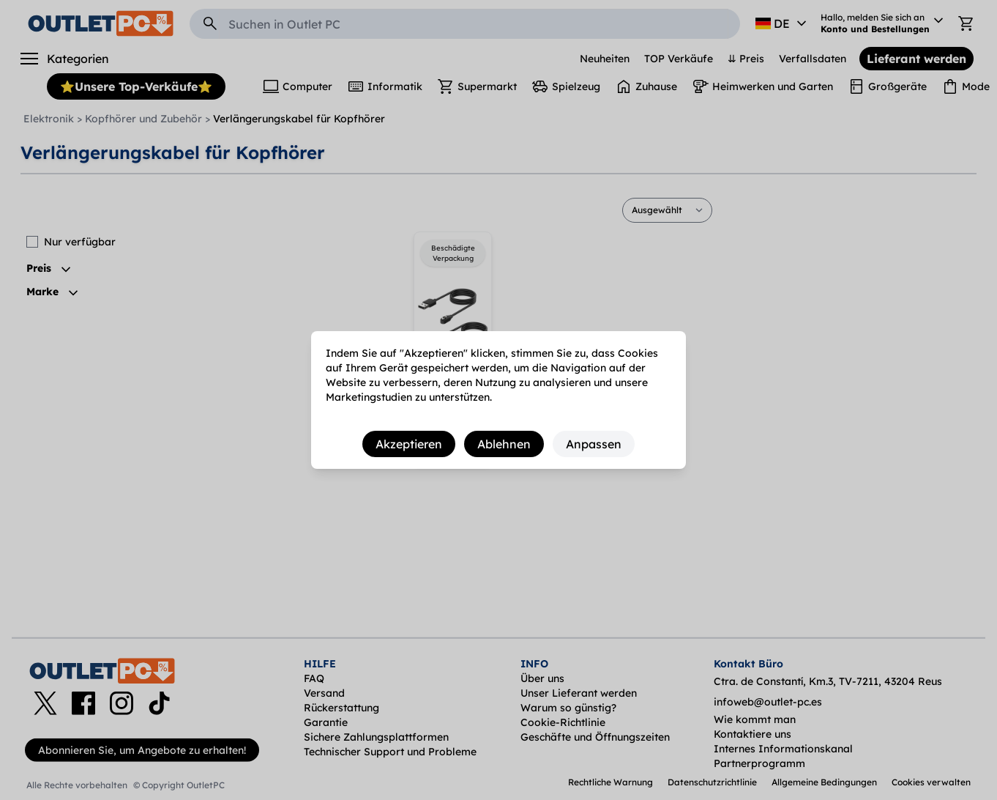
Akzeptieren (409, 444)
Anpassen (593, 444)
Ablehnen (504, 444)
